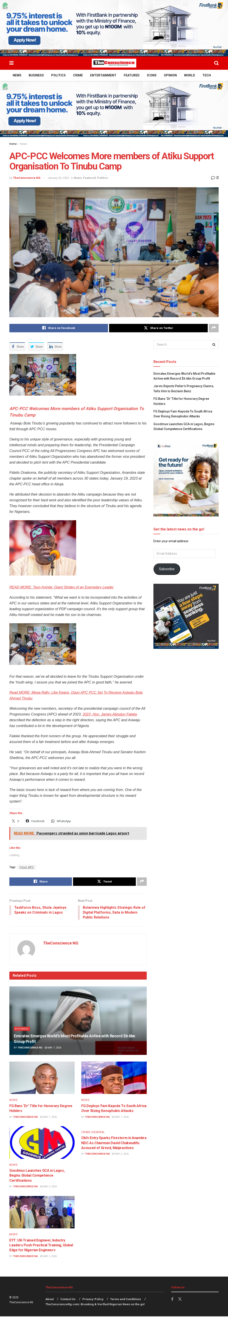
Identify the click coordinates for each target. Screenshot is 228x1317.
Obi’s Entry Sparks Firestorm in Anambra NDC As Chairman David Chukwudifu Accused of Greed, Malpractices (114, 1143)
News (17, 75)
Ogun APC (27, 867)
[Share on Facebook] (58, 328)
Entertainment (103, 75)
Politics (58, 75)
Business (36, 75)
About (49, 1299)
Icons (152, 75)
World (189, 75)
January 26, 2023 (58, 177)
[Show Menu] (11, 63)
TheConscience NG (27, 177)
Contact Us (67, 1299)
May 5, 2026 (48, 1256)
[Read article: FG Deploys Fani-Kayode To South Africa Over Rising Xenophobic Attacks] (114, 1078)
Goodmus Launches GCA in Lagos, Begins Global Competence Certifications (37, 1176)
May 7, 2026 (53, 1048)
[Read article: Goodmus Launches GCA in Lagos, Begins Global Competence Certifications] (42, 1143)
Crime (78, 75)
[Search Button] (216, 63)
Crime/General (93, 1132)
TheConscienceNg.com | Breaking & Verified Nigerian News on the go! (95, 1304)
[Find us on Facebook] (172, 1300)
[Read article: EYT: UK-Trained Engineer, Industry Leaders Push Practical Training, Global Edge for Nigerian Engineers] (42, 1212)
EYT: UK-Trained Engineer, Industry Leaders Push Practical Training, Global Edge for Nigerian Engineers (41, 1246)
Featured (132, 75)
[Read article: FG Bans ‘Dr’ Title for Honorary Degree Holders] (42, 1078)
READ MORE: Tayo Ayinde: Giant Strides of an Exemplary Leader (61, 587)
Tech (206, 75)
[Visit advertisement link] (114, 28)
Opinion (170, 75)
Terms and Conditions (125, 1299)
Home (13, 143)
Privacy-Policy (93, 1299)
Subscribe (167, 569)
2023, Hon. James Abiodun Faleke (110, 714)
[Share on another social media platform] (214, 328)
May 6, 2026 (48, 1187)
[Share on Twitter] (158, 328)
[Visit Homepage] (114, 63)
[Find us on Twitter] (180, 1300)
